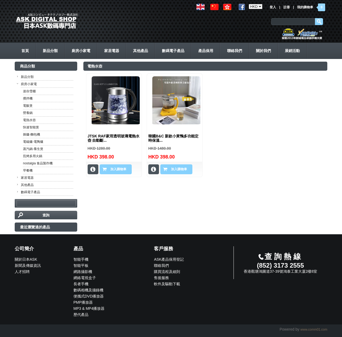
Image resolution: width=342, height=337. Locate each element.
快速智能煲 (31, 127)
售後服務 (161, 278)
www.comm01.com (313, 329)
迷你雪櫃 (29, 91)
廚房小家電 (29, 84)
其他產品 (27, 185)
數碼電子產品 (30, 192)
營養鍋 (28, 113)
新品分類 (27, 77)
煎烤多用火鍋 (32, 156)
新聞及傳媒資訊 (28, 265)
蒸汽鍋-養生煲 (33, 149)
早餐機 (28, 170)
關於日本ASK (26, 259)
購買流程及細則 (167, 271)
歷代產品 (80, 314)
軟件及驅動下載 (167, 284)
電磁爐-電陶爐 (33, 142)
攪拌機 (28, 98)
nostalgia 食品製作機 (38, 163)
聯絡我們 (161, 265)
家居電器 (27, 178)
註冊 (286, 7)
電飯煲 (28, 106)
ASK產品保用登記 (169, 259)
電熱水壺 (29, 120)
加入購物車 (118, 169)
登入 (273, 7)
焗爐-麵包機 (31, 134)
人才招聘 (22, 271)
